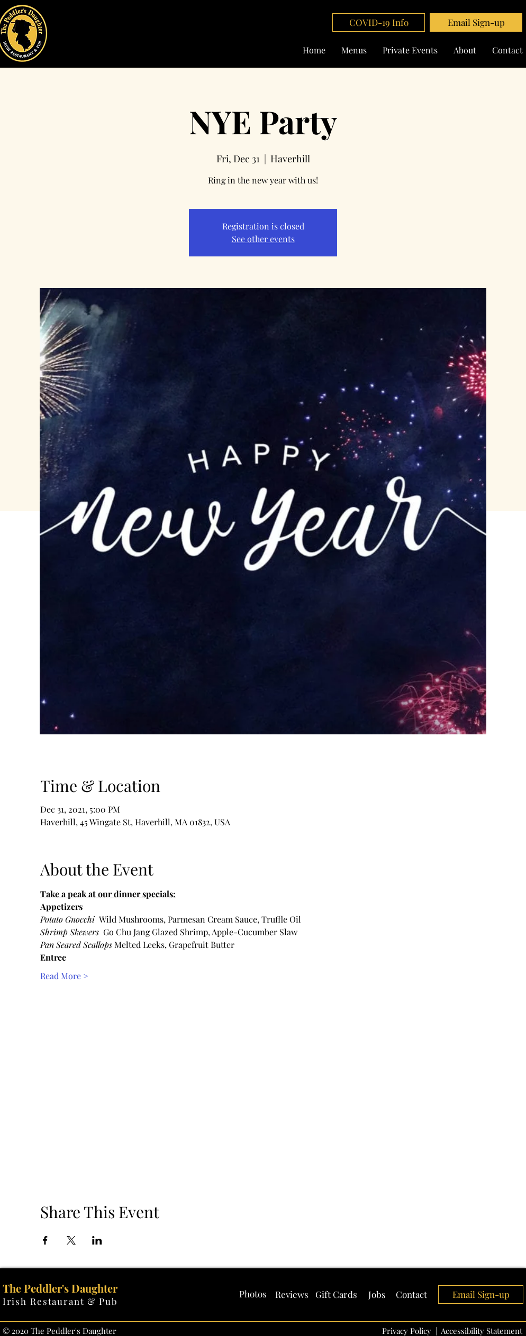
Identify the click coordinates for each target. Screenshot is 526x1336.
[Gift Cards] (336, 1294)
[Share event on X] (71, 1240)
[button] (476, 22)
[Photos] (253, 1294)
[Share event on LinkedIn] (97, 1240)
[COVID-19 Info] (378, 22)
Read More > (64, 975)
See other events (263, 238)
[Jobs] (377, 1294)
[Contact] (412, 1294)
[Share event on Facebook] (45, 1240)
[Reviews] (292, 1294)
